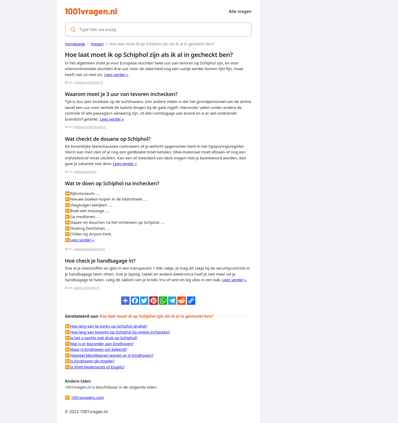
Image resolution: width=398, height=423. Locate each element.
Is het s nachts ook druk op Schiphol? (104, 337)
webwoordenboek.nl (90, 126)
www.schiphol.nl (86, 287)
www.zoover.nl (85, 171)
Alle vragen (240, 11)
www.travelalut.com (89, 249)
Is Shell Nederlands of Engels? (97, 366)
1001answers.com (87, 397)
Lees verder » (116, 74)
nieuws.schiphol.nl (88, 82)
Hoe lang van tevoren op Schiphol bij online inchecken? (120, 332)
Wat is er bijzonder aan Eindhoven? (102, 343)
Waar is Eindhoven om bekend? (98, 349)
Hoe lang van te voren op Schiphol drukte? (108, 326)
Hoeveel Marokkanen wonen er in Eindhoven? (111, 355)
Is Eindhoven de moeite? (92, 360)
